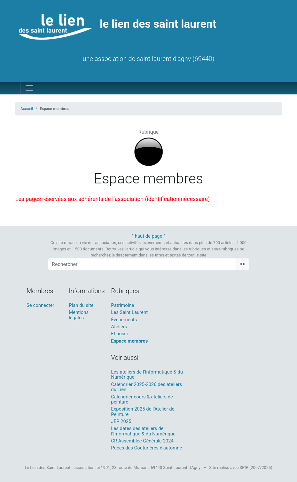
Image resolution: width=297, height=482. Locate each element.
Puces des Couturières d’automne (146, 448)
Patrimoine (122, 305)
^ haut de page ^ (149, 236)
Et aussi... (121, 334)
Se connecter (40, 305)
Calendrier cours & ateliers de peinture (142, 399)
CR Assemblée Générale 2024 (142, 441)
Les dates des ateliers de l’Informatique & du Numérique (143, 431)
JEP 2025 (121, 421)
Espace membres (129, 341)
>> (242, 264)
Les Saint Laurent (129, 312)
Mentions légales (79, 314)
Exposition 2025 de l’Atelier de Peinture (142, 411)
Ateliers (119, 327)
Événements (124, 320)
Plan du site (81, 305)
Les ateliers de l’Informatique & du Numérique (147, 374)
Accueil (26, 109)
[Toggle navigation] (29, 88)
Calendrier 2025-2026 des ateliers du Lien (146, 387)
